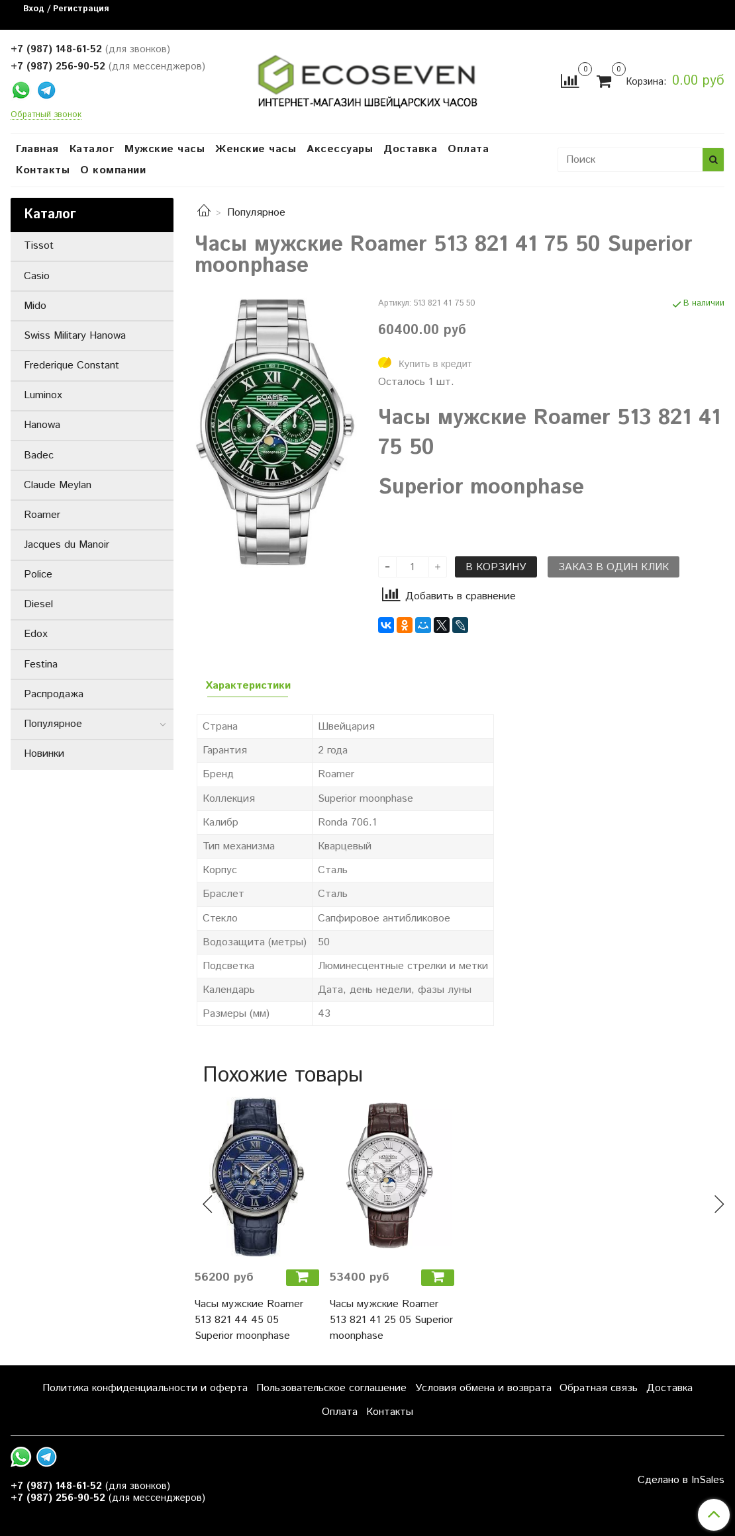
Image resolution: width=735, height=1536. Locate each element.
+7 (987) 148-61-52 (56, 49)
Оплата (468, 149)
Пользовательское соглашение (331, 1388)
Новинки (44, 753)
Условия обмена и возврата (483, 1388)
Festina (41, 664)
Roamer (42, 515)
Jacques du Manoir (66, 544)
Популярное (256, 212)
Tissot (39, 245)
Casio (37, 276)
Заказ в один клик (613, 567)
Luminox (43, 395)
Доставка (410, 149)
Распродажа (53, 694)
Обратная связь (599, 1388)
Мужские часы (164, 149)
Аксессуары (340, 149)
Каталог (92, 149)
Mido (35, 306)
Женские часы (255, 149)
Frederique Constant (71, 365)
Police (38, 574)
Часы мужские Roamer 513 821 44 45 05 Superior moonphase (249, 1320)
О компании (113, 170)
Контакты (43, 170)
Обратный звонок (46, 115)
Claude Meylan (57, 485)
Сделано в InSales (681, 1480)
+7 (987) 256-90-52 (58, 66)
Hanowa (42, 425)
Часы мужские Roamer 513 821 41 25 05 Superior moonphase (391, 1320)
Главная (37, 149)
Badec (39, 455)
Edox (36, 634)
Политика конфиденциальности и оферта (145, 1388)
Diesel (38, 604)
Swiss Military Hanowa (75, 335)
